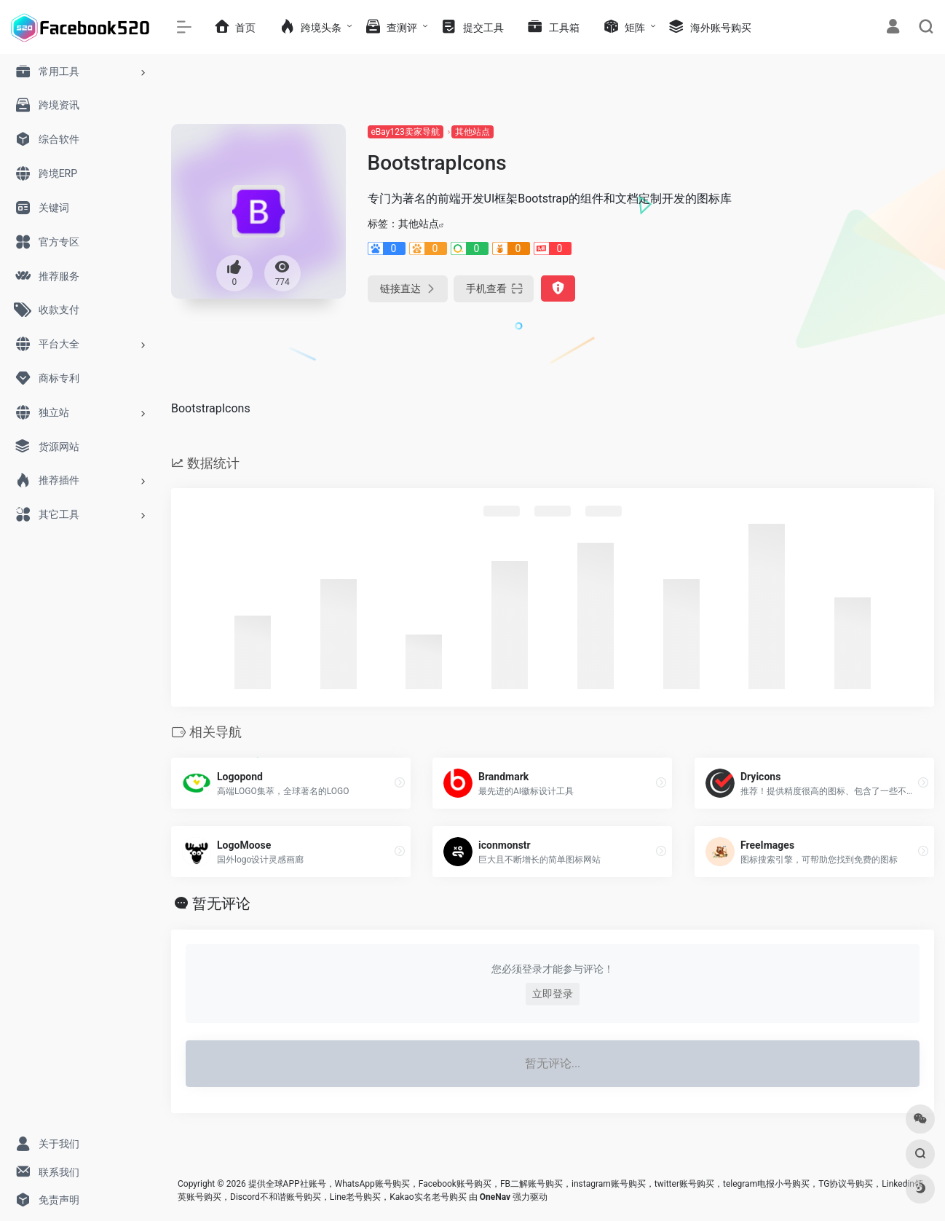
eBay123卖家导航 (405, 132)
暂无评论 (221, 903)
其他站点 (472, 132)
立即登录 (552, 994)
